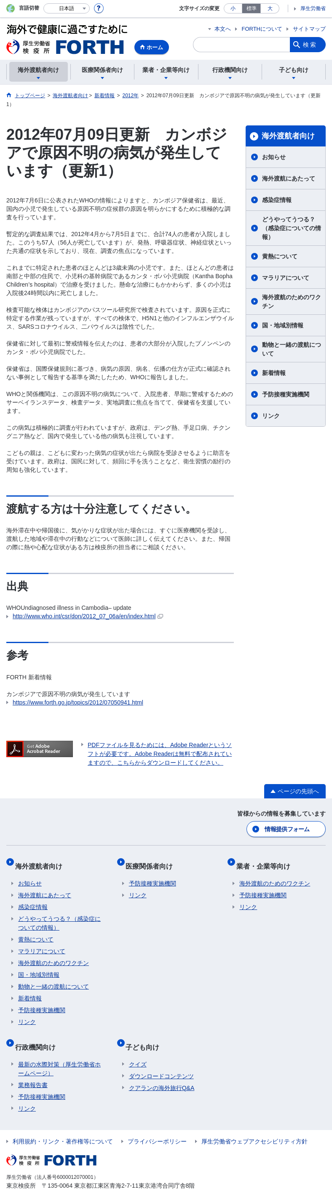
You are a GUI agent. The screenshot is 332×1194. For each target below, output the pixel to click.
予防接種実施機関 (285, 394)
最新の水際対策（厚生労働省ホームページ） (59, 1053)
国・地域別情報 (282, 325)
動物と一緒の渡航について (291, 349)
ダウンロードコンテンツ (161, 1061)
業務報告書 (33, 1069)
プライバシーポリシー (157, 1126)
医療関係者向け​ (152, 861)
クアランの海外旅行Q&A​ (162, 1072)
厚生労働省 (313, 8)
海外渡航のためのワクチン (291, 301)
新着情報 (274, 373)
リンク (271, 415)
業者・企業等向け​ (266, 861)
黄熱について (279, 256)
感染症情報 (277, 200)
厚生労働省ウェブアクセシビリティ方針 (254, 1126)
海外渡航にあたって (288, 178)
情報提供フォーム (287, 828)
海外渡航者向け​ (288, 136)
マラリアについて (285, 277)
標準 (251, 8)
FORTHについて (261, 29)
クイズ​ (138, 1049)
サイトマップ (309, 29)
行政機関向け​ (38, 1035)
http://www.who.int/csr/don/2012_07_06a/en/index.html (88, 616)
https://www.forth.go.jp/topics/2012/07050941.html (78, 702)
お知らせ (274, 157)
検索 (310, 44)
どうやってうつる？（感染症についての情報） (291, 228)
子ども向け (146, 1035)
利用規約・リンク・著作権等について (63, 1126)
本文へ (222, 29)
